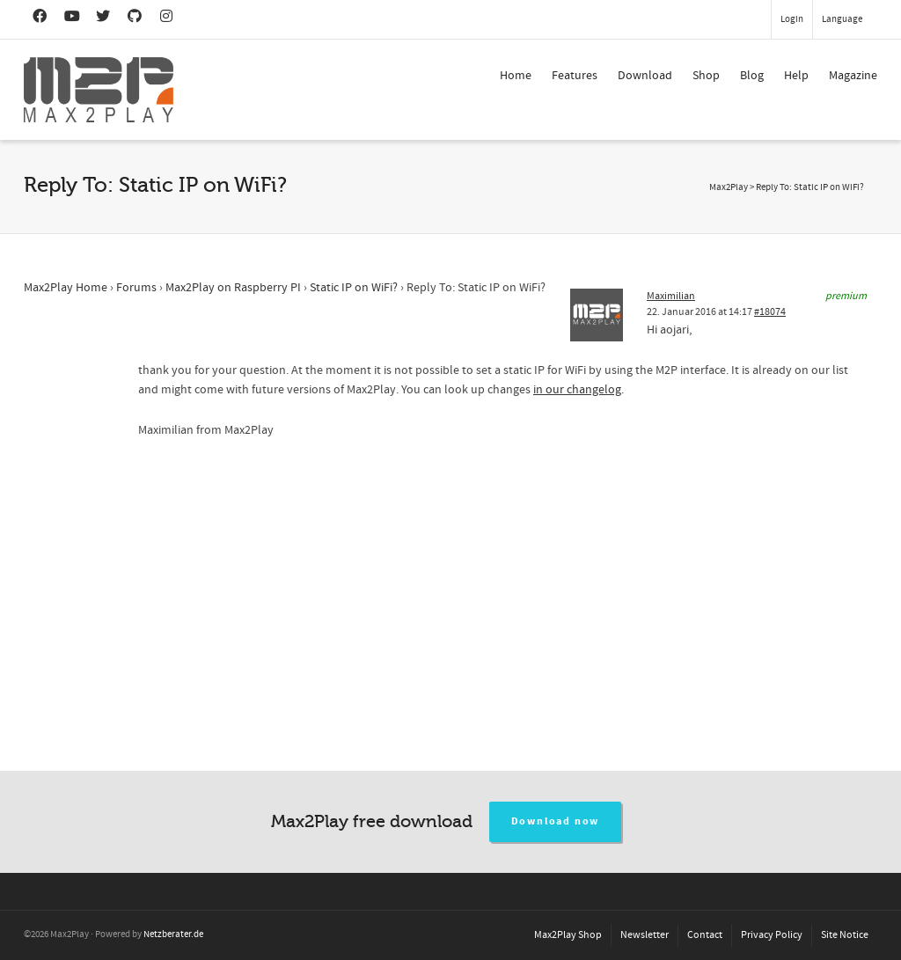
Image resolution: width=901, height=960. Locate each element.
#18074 (770, 312)
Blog (752, 76)
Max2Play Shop (568, 935)
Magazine (853, 76)
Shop (706, 76)
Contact (704, 935)
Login (791, 19)
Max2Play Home (65, 288)
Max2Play (728, 187)
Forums (136, 288)
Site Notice (844, 935)
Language (842, 19)
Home (515, 76)
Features (574, 76)
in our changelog (577, 390)
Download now (555, 821)
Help (796, 76)
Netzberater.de (173, 934)
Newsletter (644, 935)
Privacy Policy (771, 935)
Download (645, 76)
